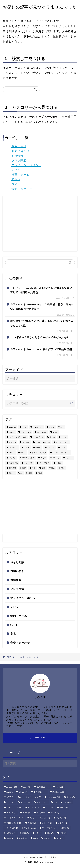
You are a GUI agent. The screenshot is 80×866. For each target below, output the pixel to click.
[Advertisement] (34, 223)
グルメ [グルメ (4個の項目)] (26, 447)
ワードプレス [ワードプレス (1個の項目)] (44, 463)
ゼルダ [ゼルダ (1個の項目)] (11, 453)
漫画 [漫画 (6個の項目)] (63, 468)
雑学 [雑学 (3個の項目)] (30, 473)
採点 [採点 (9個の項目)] (43, 468)
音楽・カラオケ (21, 188)
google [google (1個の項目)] (51, 427)
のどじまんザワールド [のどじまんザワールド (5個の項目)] (18, 437)
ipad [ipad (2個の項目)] (62, 427)
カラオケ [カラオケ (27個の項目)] (25, 442)
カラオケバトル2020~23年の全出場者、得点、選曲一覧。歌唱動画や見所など (42, 306)
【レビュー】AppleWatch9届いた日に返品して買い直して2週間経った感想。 (41, 290)
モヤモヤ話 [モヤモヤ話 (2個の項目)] (13, 463)
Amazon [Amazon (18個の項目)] (12, 427)
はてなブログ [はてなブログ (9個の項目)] (38, 437)
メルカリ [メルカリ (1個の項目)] (55, 458)
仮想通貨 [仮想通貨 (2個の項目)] (12, 468)
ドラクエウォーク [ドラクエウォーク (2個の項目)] (39, 453)
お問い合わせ (20, 151)
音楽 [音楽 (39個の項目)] (40, 473)
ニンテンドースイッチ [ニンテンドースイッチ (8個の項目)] (61, 453)
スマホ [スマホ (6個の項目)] (63, 447)
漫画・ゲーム (20, 174)
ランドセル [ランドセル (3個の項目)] (28, 463)
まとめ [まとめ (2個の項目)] (52, 437)
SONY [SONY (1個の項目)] (55, 432)
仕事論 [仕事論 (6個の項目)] (58, 463)
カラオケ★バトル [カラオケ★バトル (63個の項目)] (42, 442)
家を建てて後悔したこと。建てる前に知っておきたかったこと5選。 (42, 323)
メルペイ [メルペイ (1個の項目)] (69, 458)
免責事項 (53, 857)
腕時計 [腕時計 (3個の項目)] (11, 473)
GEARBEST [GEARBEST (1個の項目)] (38, 427)
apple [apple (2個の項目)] (24, 427)
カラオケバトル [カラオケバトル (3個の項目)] (62, 442)
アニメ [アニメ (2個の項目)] (63, 437)
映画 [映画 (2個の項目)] (53, 468)
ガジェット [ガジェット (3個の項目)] (13, 447)
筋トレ (15, 179)
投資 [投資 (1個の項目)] (33, 468)
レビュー (17, 169)
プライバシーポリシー (26, 165)
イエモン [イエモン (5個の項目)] (12, 442)
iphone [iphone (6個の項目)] (11, 432)
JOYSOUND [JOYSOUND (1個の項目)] (26, 432)
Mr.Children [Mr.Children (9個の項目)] (41, 432)
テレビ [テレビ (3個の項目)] (23, 453)
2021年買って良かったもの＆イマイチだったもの (39, 337)
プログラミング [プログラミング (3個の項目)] (28, 458)
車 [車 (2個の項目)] (21, 473)
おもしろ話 (18, 146)
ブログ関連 (18, 160)
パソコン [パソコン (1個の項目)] (12, 458)
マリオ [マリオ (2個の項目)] (43, 458)
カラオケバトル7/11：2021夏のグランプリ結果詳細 (41, 349)
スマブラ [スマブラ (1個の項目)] (50, 447)
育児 (14, 183)
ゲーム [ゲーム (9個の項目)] (38, 447)
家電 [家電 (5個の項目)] (24, 468)
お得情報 (17, 155)
